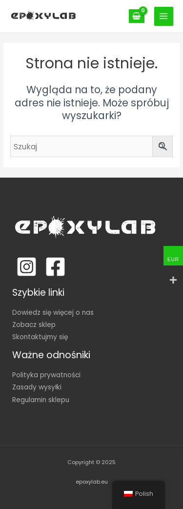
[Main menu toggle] (163, 16)
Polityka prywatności (46, 375)
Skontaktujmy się (40, 337)
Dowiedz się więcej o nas (53, 312)
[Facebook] (55, 266)
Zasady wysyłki (36, 387)
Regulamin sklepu (40, 400)
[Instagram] (26, 266)
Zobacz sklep (34, 324)
